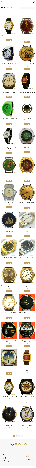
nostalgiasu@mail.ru (6, 460)
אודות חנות (15, 456)
